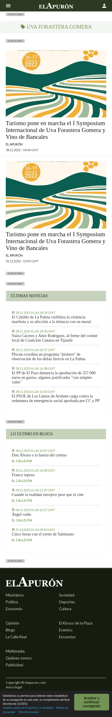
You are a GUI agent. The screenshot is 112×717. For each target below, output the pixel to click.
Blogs (10, 630)
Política (12, 602)
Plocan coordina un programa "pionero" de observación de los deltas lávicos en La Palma (48, 356)
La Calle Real (16, 637)
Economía (14, 608)
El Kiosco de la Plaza (76, 623)
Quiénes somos (19, 658)
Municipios (15, 595)
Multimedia (15, 651)
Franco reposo (23, 475)
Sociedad (66, 595)
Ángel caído (21, 514)
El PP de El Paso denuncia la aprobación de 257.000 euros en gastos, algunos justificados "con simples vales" (54, 377)
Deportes (67, 602)
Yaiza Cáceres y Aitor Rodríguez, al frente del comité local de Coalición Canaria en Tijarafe (54, 338)
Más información (29, 712)
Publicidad (14, 665)
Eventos (65, 630)
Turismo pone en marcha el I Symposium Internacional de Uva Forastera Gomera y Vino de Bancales (55, 130)
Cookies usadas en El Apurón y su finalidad (28, 708)
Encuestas (67, 637)
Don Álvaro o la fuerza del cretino (39, 455)
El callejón (22, 461)
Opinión (12, 623)
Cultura (65, 608)
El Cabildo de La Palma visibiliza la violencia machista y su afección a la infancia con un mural (51, 319)
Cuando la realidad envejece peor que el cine (48, 495)
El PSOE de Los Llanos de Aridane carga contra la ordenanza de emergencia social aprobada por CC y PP (56, 398)
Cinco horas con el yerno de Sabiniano (43, 534)
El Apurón (14, 144)
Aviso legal (14, 687)
